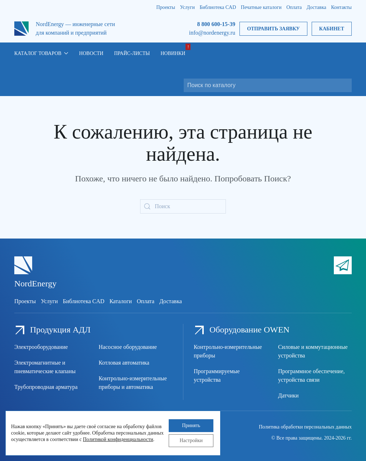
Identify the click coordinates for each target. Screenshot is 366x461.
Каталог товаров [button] (41, 53)
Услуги (187, 7)
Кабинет (331, 28)
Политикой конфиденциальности (118, 439)
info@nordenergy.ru (212, 33)
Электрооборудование (41, 347)
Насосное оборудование (128, 347)
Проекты (165, 7)
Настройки (191, 440)
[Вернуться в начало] (21, 28)
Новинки (172, 53)
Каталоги (120, 301)
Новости (91, 53)
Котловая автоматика (124, 363)
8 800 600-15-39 (216, 24)
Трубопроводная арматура (46, 387)
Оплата (294, 7)
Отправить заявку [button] (273, 28)
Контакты (341, 7)
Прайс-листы (132, 53)
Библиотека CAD (218, 7)
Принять (191, 425)
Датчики (288, 395)
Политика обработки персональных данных (305, 427)
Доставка (316, 7)
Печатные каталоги (261, 7)
